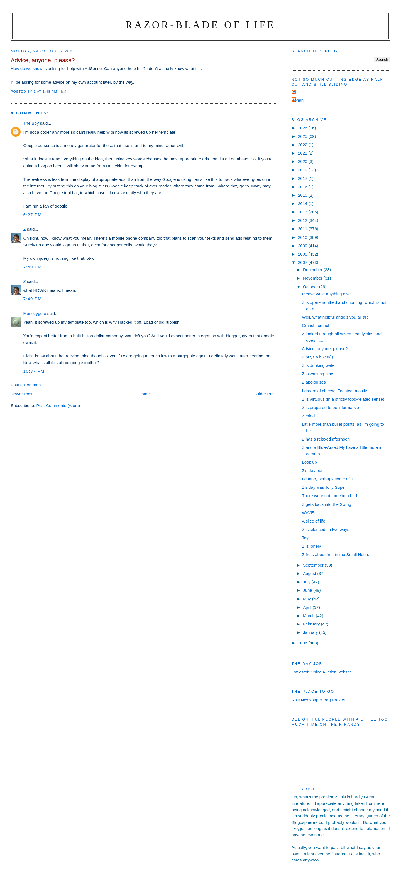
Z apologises (314, 382)
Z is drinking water (319, 365)
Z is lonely (311, 546)
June (308, 590)
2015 (303, 195)
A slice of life (313, 521)
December (313, 269)
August (310, 573)
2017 (303, 178)
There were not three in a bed (329, 495)
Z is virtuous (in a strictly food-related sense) (343, 399)
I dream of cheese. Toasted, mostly (334, 390)
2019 (303, 169)
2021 (303, 153)
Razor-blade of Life (200, 24)
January (311, 632)
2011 (303, 228)
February (312, 624)
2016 (303, 186)
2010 (303, 237)
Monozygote (34, 313)
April (307, 607)
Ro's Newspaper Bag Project (318, 699)
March (309, 615)
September (314, 565)
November (313, 278)
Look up (309, 462)
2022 (303, 144)
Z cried (308, 415)
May (307, 598)
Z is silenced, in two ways (325, 529)
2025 (303, 136)
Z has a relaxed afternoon (326, 439)
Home (144, 393)
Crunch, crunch (316, 325)
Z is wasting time (317, 373)
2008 (303, 254)
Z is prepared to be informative (330, 407)
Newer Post (21, 393)
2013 (303, 212)
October (311, 286)
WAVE (308, 512)
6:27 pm (32, 214)
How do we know (26, 68)
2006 (303, 643)
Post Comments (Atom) (58, 405)
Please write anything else (326, 294)
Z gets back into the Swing (326, 504)
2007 (303, 262)
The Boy (31, 123)
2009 (303, 245)
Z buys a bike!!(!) (317, 357)
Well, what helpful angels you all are (335, 317)
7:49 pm (32, 266)
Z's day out (312, 470)
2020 (303, 161)
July (307, 581)
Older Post (266, 393)
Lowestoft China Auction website (322, 672)
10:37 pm (34, 371)
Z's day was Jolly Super (324, 487)
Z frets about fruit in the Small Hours (335, 554)
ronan (298, 100)
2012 (303, 220)
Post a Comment (26, 384)
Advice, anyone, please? (325, 348)
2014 (303, 203)
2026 (303, 128)
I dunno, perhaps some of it (327, 479)
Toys (306, 537)
